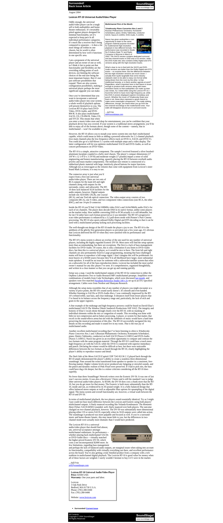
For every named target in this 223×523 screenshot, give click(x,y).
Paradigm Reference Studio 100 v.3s (111, 280)
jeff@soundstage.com (114, 114)
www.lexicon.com (88, 497)
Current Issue (92, 508)
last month (140, 278)
